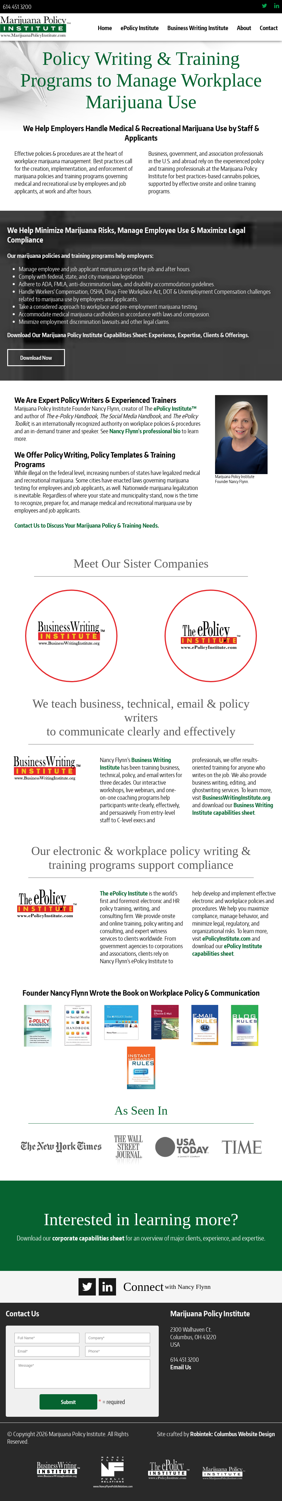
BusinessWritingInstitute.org (236, 797)
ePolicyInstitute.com (226, 938)
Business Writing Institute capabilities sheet (232, 808)
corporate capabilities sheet (88, 1238)
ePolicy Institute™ (175, 408)
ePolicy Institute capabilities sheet (227, 949)
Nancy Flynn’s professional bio (144, 431)
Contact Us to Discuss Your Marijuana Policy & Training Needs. (86, 525)
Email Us (180, 1367)
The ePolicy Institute (124, 893)
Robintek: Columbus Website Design (232, 1434)
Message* (82, 1374)
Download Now (36, 357)
